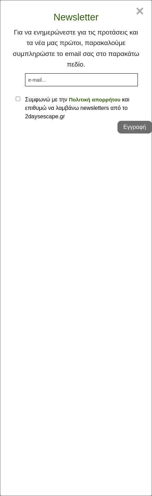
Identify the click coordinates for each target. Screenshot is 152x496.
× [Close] (140, 11)
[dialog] (76, 248)
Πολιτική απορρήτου (94, 100)
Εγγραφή (134, 127)
